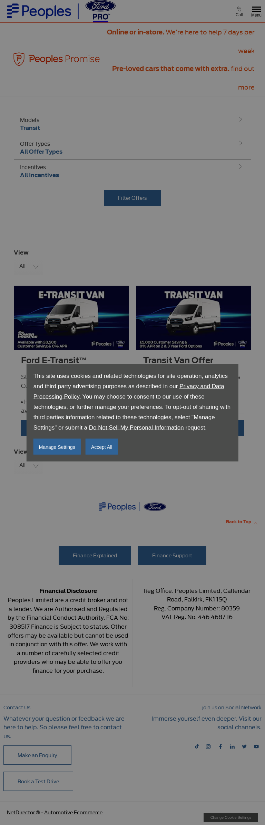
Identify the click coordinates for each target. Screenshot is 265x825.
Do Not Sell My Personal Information (136, 427)
